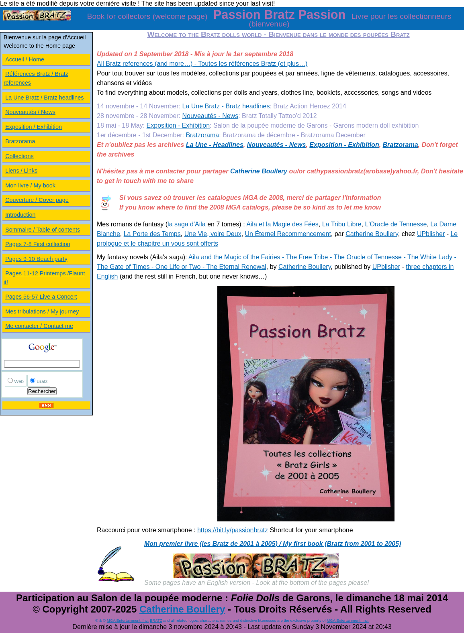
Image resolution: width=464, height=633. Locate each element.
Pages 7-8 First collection (37, 244)
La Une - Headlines (214, 144)
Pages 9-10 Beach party (36, 259)
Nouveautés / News (30, 112)
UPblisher (431, 233)
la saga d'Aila (187, 224)
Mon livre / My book (30, 185)
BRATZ (156, 620)
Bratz (42, 381)
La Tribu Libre (342, 224)
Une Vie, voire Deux (212, 233)
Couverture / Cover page (37, 200)
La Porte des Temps (152, 233)
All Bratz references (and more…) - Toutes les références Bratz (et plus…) (202, 63)
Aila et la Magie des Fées (282, 224)
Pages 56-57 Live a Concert (41, 296)
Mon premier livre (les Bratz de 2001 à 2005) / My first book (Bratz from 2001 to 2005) (272, 543)
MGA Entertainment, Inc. (128, 620)
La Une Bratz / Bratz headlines (44, 97)
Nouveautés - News (210, 115)
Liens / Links (21, 170)
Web (19, 381)
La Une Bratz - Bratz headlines (226, 106)
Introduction (20, 215)
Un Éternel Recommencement (288, 233)
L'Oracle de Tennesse (396, 224)
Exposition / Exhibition (33, 127)
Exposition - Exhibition (178, 125)
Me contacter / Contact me (39, 326)
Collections (19, 156)
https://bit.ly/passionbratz (232, 530)
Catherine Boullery (258, 171)
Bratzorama (202, 135)
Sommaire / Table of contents (42, 229)
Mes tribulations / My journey (42, 311)
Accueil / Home (24, 59)
